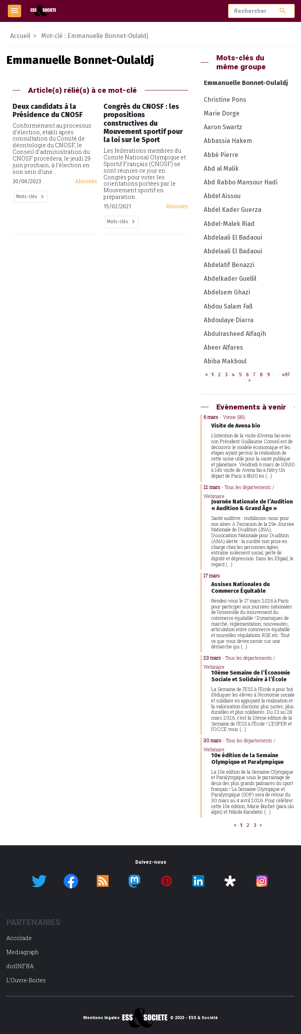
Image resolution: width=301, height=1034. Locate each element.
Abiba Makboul (225, 361)
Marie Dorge (221, 113)
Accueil (20, 36)
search (283, 11)
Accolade (19, 938)
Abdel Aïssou (222, 196)
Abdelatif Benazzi (229, 265)
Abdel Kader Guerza (232, 209)
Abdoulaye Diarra (229, 320)
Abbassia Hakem (228, 140)
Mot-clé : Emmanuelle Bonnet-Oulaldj (94, 36)
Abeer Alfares (223, 347)
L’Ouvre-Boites (26, 980)
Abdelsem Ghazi (227, 292)
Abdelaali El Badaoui (233, 237)
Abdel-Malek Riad (229, 223)
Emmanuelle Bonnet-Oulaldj (246, 83)
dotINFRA (20, 966)
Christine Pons (225, 99)
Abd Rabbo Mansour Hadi (240, 182)
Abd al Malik (221, 168)
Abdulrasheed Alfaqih (235, 333)
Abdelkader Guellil (230, 278)
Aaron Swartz (223, 127)
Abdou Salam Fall (228, 306)
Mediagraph (22, 952)
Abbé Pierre (221, 155)
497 (286, 374)
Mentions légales (101, 1018)
